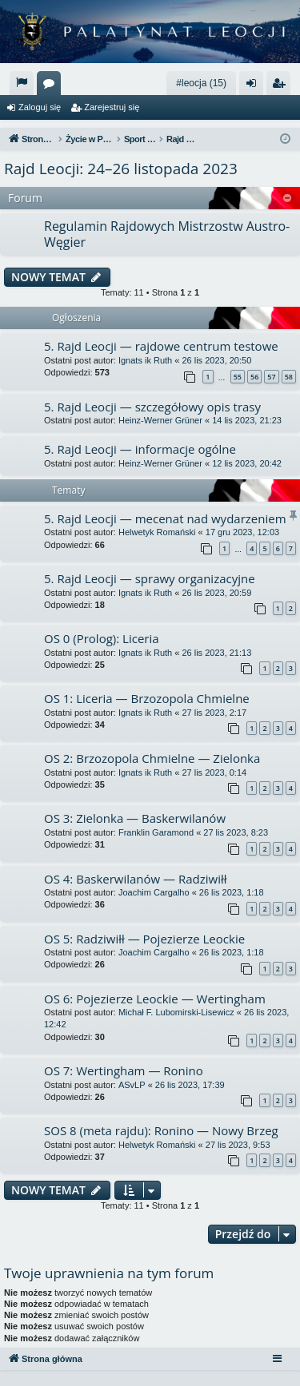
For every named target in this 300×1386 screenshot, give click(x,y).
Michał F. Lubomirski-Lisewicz (176, 1012)
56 (254, 376)
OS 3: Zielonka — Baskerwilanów (135, 818)
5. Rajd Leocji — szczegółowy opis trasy (152, 407)
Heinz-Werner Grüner (160, 420)
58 (289, 376)
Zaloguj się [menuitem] (254, 86)
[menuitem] (22, 83)
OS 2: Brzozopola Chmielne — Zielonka (152, 758)
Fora (52, 86)
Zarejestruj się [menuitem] (281, 86)
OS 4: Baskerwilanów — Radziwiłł (135, 879)
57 (271, 376)
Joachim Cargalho (154, 892)
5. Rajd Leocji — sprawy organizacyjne (149, 578)
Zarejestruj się (111, 107)
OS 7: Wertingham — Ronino (123, 1070)
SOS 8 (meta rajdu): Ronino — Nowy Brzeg (161, 1130)
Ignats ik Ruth (145, 360)
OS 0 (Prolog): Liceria (101, 638)
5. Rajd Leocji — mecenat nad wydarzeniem (165, 518)
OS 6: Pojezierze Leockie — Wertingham (155, 999)
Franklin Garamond (156, 832)
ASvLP (132, 1085)
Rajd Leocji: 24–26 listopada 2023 (121, 168)
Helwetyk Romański (157, 532)
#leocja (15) (201, 83)
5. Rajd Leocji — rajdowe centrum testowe (161, 346)
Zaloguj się (39, 107)
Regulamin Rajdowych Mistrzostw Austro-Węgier (167, 233)
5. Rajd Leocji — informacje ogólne (140, 449)
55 (238, 376)
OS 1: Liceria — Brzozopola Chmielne (147, 698)
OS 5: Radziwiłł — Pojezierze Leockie (144, 939)
